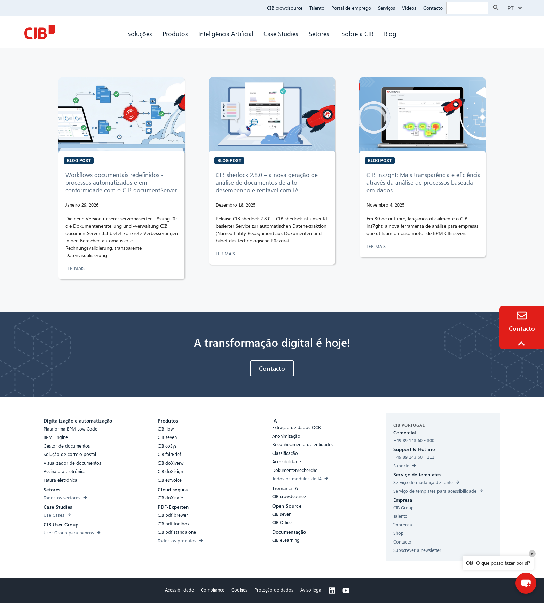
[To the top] (522, 343)
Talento (316, 8)
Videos (409, 8)
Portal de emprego (351, 8)
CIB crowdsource (284, 8)
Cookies (239, 590)
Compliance (212, 590)
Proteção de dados (273, 590)
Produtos (175, 33)
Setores (320, 33)
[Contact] (522, 315)
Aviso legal (311, 590)
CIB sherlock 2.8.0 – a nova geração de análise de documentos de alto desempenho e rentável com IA (267, 182)
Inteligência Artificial (225, 33)
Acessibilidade (179, 590)
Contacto (433, 8)
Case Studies (280, 33)
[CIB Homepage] (39, 32)
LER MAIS (75, 268)
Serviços (386, 8)
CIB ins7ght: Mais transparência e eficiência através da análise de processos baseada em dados (423, 182)
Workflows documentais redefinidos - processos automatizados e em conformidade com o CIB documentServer (121, 182)
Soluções (139, 33)
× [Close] (532, 553)
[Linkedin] (332, 590)
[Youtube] (345, 590)
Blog (390, 33)
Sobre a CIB (357, 33)
